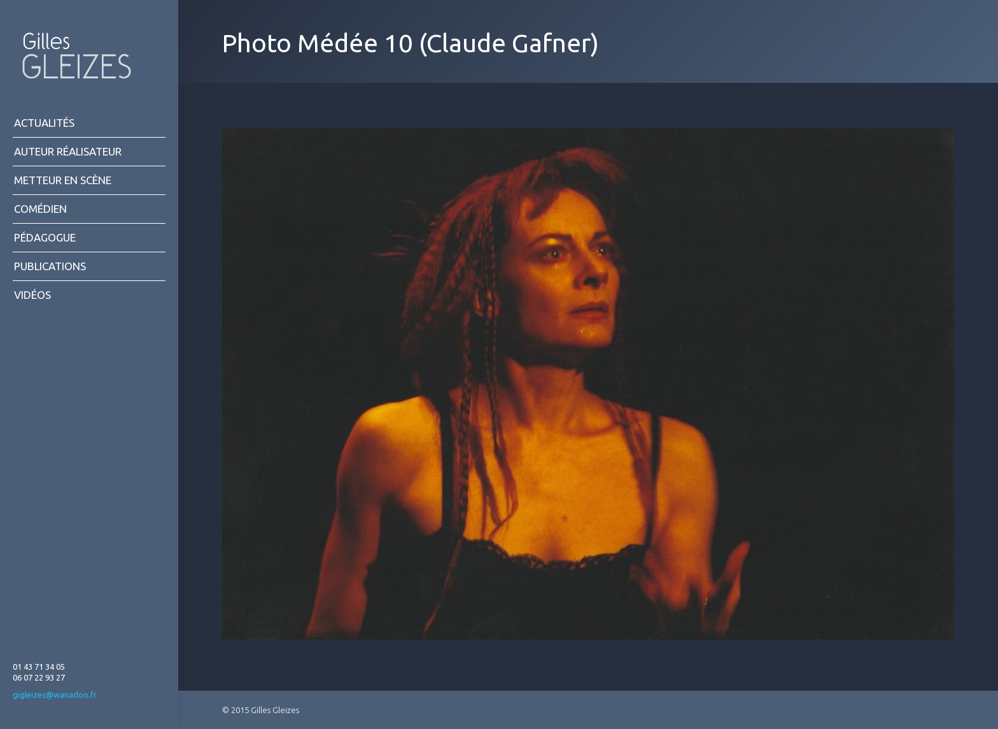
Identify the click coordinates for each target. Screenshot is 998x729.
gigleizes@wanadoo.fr (55, 694)
